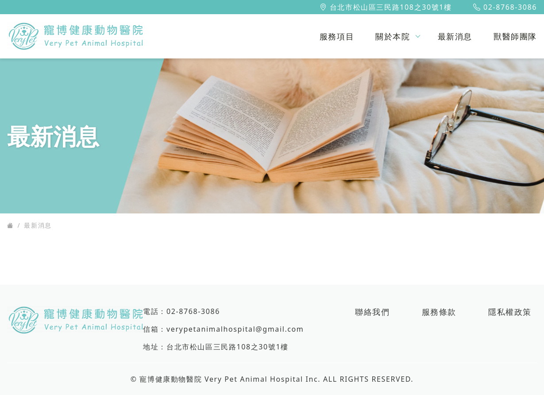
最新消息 (37, 225)
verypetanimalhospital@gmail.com (235, 329)
